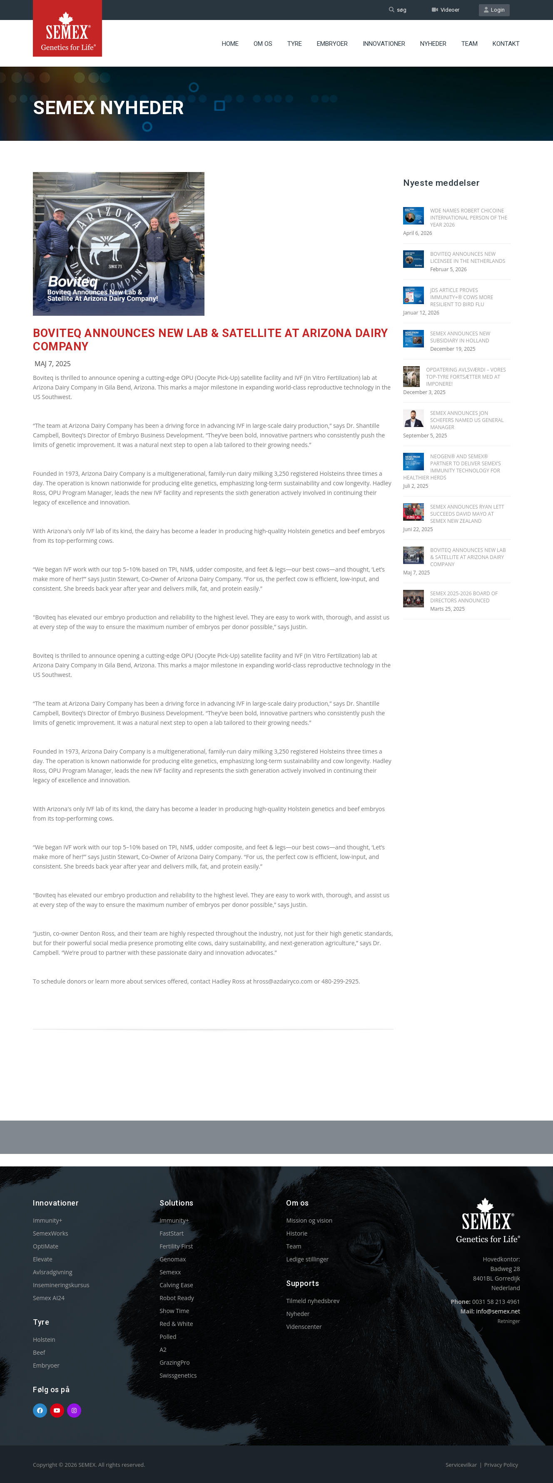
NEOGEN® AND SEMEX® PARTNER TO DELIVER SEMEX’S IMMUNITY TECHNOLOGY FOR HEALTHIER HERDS (452, 467)
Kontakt (506, 43)
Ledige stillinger (307, 1259)
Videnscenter (303, 1327)
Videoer (445, 10)
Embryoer (332, 43)
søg (397, 10)
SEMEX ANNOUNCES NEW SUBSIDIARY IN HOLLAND (460, 337)
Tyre (294, 43)
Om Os (263, 43)
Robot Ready (176, 1298)
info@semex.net (498, 1311)
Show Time (174, 1311)
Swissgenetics (178, 1375)
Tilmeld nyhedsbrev (312, 1301)
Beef (39, 1352)
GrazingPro (174, 1362)
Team (469, 43)
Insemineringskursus (61, 1285)
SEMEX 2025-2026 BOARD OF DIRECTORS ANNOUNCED (464, 597)
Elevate (42, 1259)
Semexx (170, 1272)
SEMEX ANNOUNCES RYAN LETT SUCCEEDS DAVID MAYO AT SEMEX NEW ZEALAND (467, 513)
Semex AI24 (49, 1298)
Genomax (172, 1259)
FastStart (171, 1233)
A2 (163, 1349)
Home (230, 43)
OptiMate (45, 1246)
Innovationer (384, 43)
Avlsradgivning (52, 1272)
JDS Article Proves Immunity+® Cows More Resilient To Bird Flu (461, 297)
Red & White (176, 1324)
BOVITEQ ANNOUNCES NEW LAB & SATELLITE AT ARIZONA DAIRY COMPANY (468, 557)
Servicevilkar (461, 1464)
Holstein (44, 1339)
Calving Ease (176, 1285)
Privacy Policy (501, 1464)
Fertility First (176, 1246)
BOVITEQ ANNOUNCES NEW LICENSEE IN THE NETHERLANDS (467, 257)
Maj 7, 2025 (53, 363)
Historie (296, 1233)
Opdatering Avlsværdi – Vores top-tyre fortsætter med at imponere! (466, 376)
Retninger (509, 1321)
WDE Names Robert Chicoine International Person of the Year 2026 (468, 217)
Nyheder (433, 43)
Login (494, 10)
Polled (167, 1337)
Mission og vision (309, 1220)
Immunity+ (47, 1220)
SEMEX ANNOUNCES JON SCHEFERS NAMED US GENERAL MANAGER (466, 420)
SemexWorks (50, 1233)
